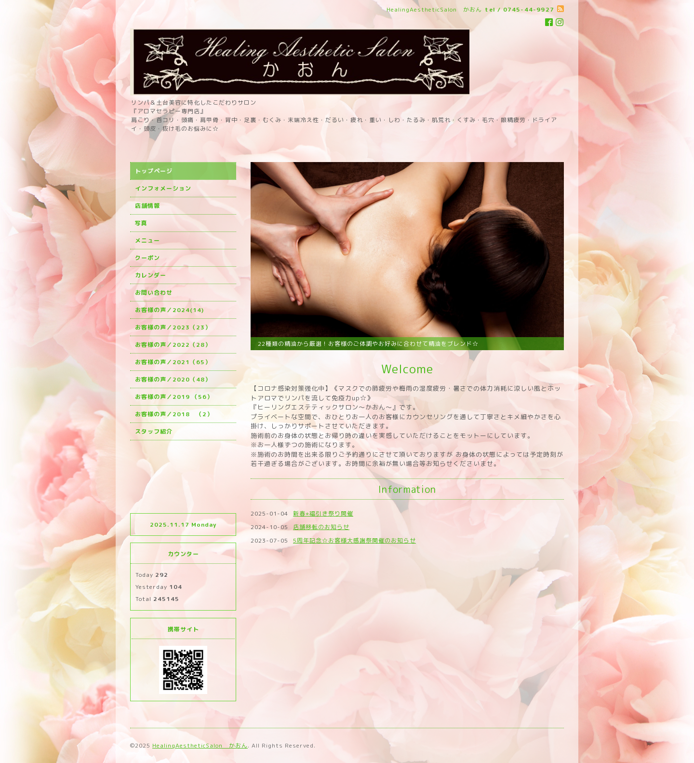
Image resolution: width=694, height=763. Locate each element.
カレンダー (150, 275)
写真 (141, 223)
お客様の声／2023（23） (173, 327)
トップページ (154, 171)
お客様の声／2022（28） (173, 345)
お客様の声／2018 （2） (174, 414)
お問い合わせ (154, 292)
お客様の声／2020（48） (173, 379)
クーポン (147, 258)
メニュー (147, 240)
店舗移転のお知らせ (321, 527)
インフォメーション (163, 188)
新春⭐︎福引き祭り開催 (323, 513)
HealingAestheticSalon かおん (200, 745)
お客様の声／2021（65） (173, 362)
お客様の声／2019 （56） (174, 397)
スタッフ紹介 (154, 431)
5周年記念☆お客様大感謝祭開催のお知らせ (354, 540)
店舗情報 (147, 206)
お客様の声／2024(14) (169, 310)
